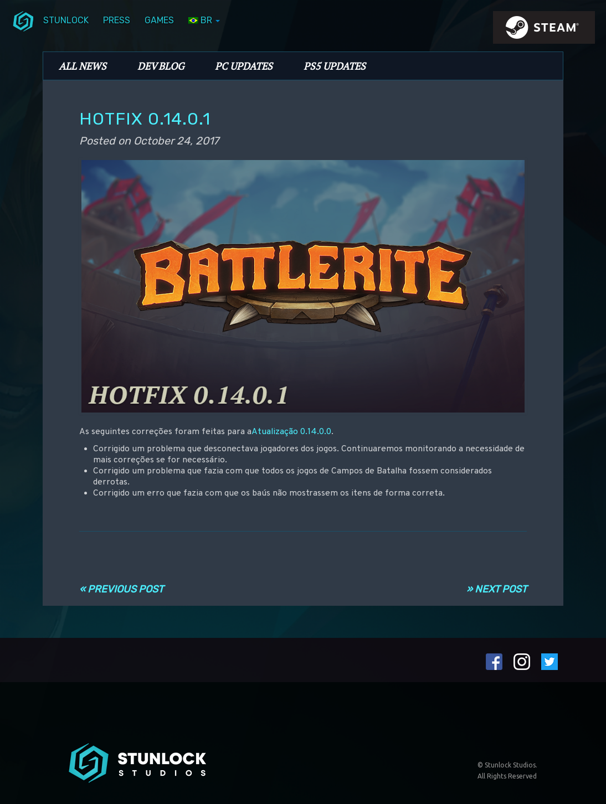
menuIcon (23, 20)
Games (159, 20)
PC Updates (244, 66)
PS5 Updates (335, 66)
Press (116, 20)
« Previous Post (121, 589)
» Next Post (496, 589)
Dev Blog (160, 66)
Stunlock (66, 20)
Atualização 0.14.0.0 (291, 431)
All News (82, 66)
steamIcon (543, 30)
